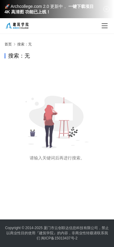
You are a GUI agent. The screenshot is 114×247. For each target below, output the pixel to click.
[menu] (104, 25)
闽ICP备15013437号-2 (59, 238)
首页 (8, 44)
